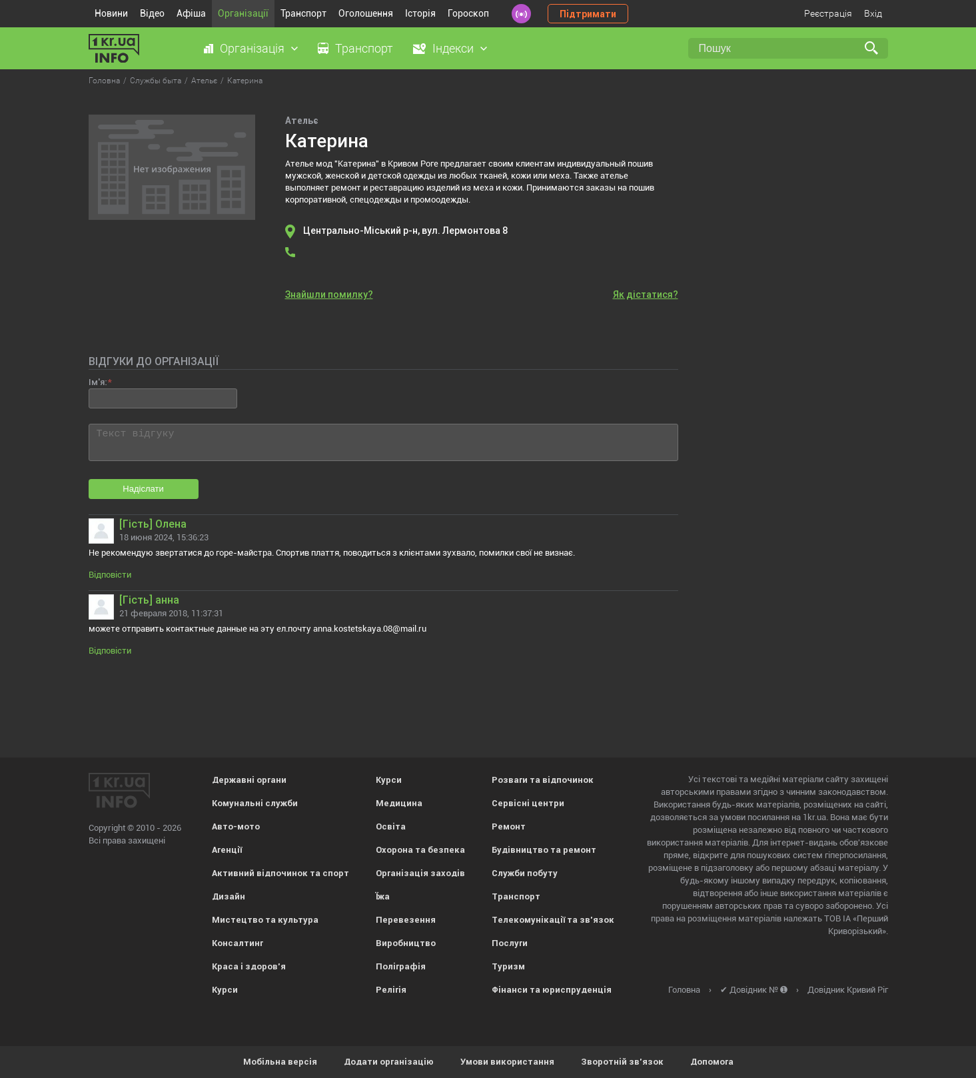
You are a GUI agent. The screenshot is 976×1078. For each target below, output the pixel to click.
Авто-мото (236, 826)
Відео (152, 13)
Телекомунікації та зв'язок (553, 920)
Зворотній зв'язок (622, 1062)
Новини (111, 13)
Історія (420, 13)
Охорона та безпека (420, 850)
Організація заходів (420, 873)
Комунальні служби (255, 803)
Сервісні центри (528, 803)
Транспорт (303, 13)
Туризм (508, 966)
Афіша (191, 13)
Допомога (711, 1062)
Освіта (391, 826)
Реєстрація (828, 13)
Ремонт (509, 826)
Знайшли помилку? (329, 294)
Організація (252, 48)
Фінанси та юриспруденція (552, 990)
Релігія (391, 990)
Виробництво (406, 943)
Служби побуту (525, 873)
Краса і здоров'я (249, 966)
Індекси (453, 48)
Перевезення (406, 920)
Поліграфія (401, 966)
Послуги (510, 943)
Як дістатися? (645, 294)
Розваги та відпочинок (543, 780)
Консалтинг (237, 943)
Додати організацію (389, 1062)
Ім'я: (98, 382)
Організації (243, 13)
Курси (225, 990)
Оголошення (365, 13)
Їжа (383, 896)
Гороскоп (468, 13)
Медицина (399, 803)
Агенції (227, 850)
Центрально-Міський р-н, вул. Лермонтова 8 (405, 230)
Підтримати (588, 14)
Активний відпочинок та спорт (280, 873)
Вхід (873, 13)
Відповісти (110, 575)
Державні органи (249, 780)
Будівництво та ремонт (544, 850)
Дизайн (228, 896)
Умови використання (507, 1062)
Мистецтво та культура (265, 920)
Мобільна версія (280, 1062)
